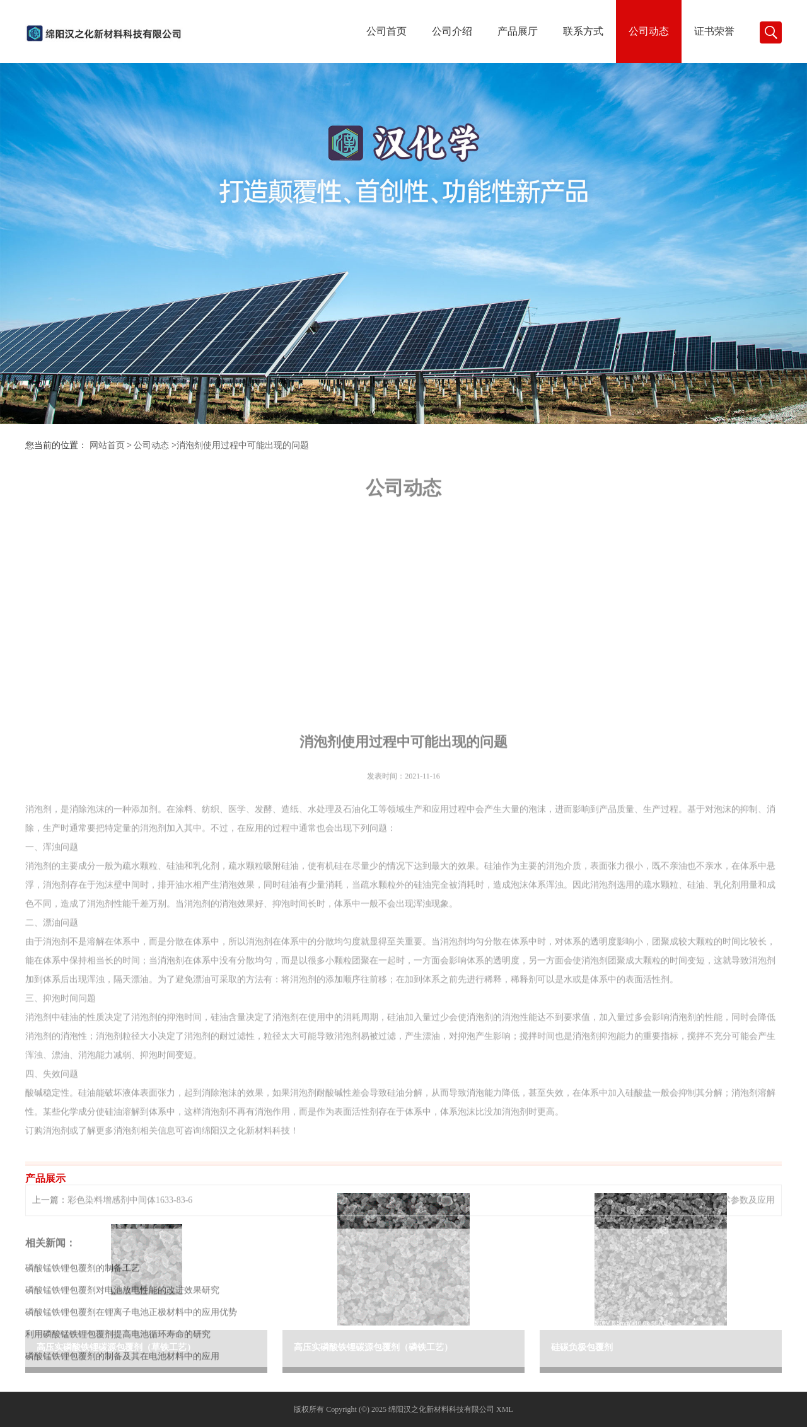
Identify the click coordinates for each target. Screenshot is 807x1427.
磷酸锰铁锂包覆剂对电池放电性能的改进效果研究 (122, 1413)
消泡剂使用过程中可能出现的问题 (243, 445)
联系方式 (583, 31)
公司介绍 (452, 31)
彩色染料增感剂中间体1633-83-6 (129, 1323)
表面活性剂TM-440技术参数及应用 (707, 1323)
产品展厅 (517, 31)
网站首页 (107, 445)
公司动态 (649, 31)
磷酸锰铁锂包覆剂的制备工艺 (82, 1391)
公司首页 (386, 31)
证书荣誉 (714, 31)
